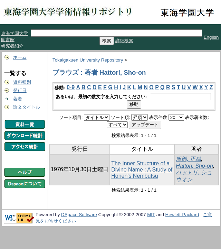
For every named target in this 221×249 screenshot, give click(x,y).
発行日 (20, 90)
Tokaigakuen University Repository (87, 60)
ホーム (20, 57)
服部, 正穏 (188, 159)
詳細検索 (124, 40)
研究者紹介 (12, 45)
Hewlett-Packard (182, 214)
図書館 (8, 39)
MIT (151, 214)
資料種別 (22, 82)
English (211, 37)
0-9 (71, 87)
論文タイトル (26, 107)
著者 (17, 98)
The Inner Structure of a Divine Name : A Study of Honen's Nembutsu (141, 169)
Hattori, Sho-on (194, 166)
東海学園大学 (14, 33)
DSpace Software (79, 214)
